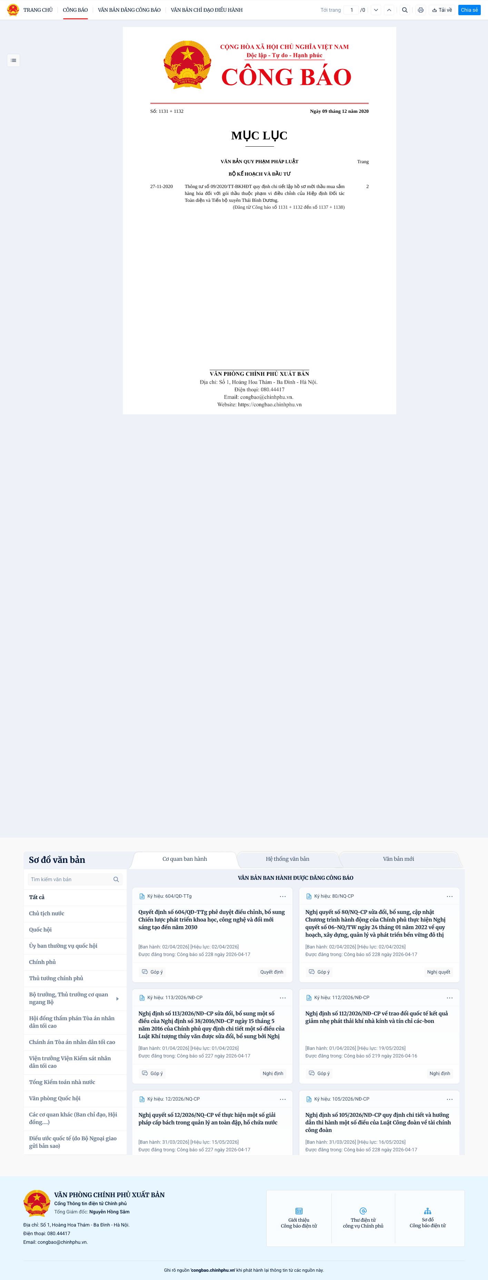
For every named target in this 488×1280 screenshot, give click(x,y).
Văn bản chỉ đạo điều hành (207, 10)
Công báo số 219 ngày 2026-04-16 (380, 1056)
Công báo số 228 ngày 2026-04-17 (213, 954)
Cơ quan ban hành (184, 859)
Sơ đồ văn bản (57, 860)
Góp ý (152, 972)
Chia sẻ (469, 10)
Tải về (442, 10)
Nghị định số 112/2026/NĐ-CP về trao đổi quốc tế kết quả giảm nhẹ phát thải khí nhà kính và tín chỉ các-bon (377, 1018)
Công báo (75, 10)
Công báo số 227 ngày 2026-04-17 (213, 1056)
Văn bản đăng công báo (129, 10)
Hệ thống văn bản (287, 859)
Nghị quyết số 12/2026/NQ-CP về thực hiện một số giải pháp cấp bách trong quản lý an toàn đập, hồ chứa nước (208, 1119)
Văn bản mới (398, 859)
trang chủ (38, 10)
